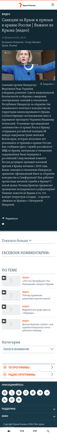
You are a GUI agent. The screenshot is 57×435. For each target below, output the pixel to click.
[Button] (10, 219)
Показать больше (16, 241)
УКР (35, 431)
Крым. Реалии (9, 45)
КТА (22, 431)
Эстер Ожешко (33, 42)
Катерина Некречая (13, 42)
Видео (6, 14)
